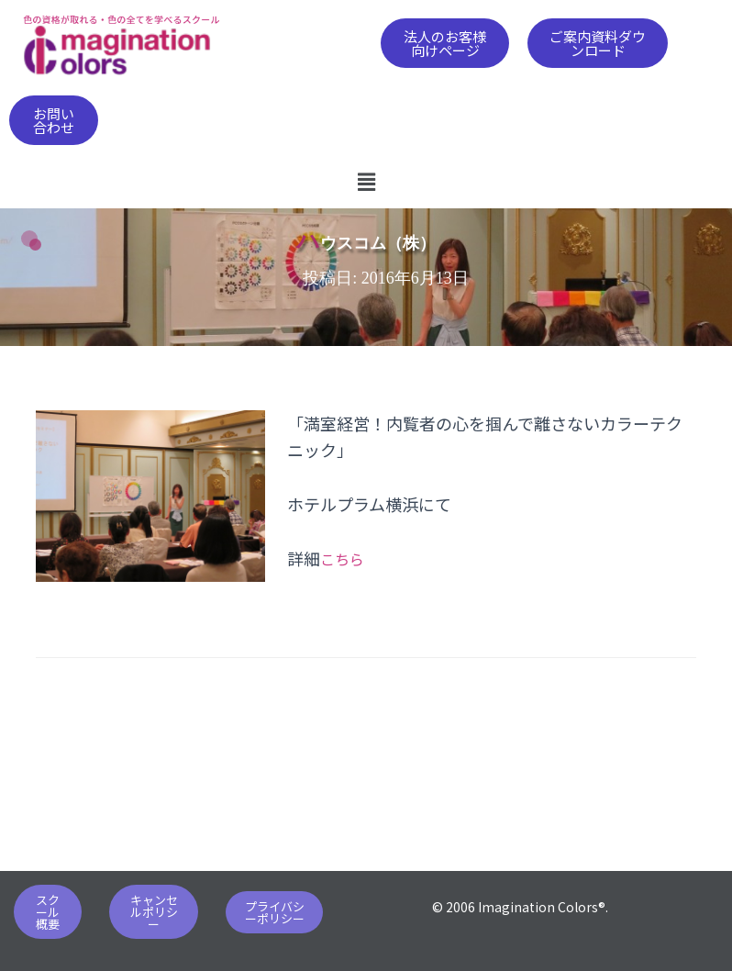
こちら (345, 558)
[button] (445, 43)
